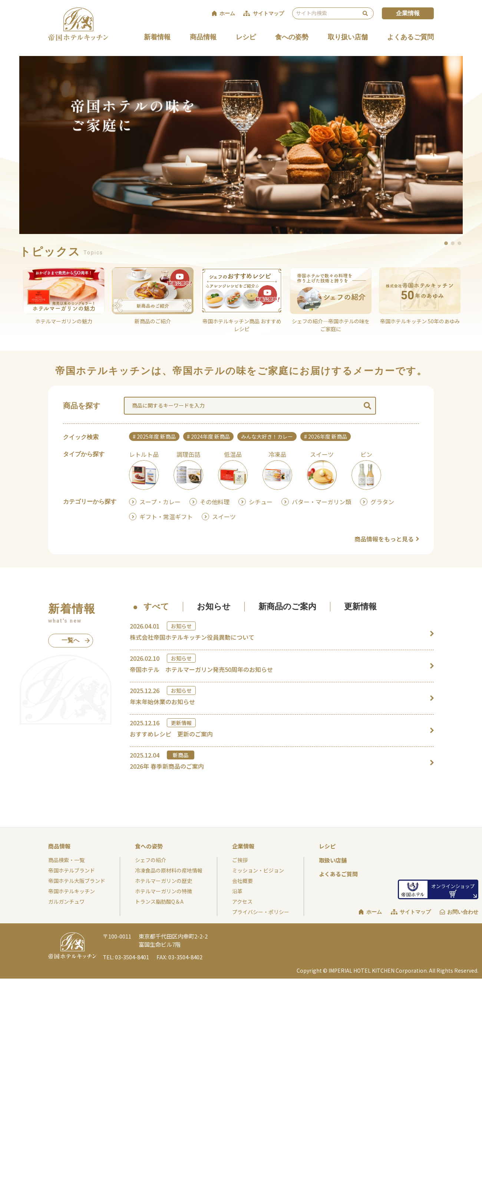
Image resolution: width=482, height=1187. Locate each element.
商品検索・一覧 (66, 860)
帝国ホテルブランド (71, 870)
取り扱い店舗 (348, 37)
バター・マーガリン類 (321, 501)
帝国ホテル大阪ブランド (76, 880)
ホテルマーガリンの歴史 (163, 880)
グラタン (382, 501)
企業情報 (408, 13)
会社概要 (242, 880)
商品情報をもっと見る (384, 538)
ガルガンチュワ (66, 901)
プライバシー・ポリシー (260, 912)
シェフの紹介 (150, 860)
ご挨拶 (240, 860)
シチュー (261, 501)
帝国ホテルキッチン (71, 891)
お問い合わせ (462, 912)
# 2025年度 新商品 (154, 436)
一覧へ (74, 642)
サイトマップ (415, 912)
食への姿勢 (291, 37)
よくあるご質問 (410, 37)
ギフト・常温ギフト (166, 516)
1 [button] (446, 243)
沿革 (237, 891)
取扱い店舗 (333, 860)
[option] (241, 145)
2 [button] (453, 243)
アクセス (242, 901)
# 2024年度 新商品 (208, 436)
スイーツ (224, 516)
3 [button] (460, 243)
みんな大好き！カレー (267, 436)
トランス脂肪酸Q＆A (159, 901)
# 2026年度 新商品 (325, 436)
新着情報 (157, 37)
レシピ (246, 37)
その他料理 (215, 501)
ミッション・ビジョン (258, 870)
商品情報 (203, 37)
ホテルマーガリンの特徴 (163, 891)
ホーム (374, 912)
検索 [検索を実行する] (365, 13)
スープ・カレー (160, 501)
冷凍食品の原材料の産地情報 (168, 870)
